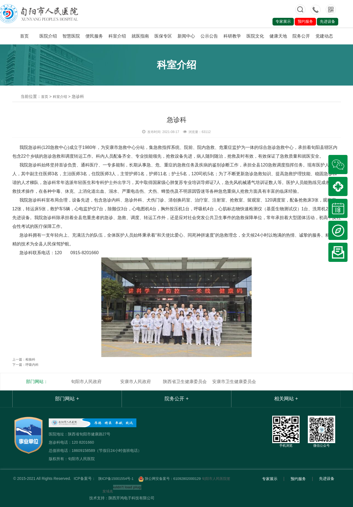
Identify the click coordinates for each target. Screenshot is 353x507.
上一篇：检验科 (23, 359)
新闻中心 (186, 36)
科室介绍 (117, 36)
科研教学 (232, 36)
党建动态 (324, 36)
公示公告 (209, 36)
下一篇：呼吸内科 (25, 365)
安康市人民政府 (135, 381)
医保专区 (163, 36)
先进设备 (327, 21)
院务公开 (301, 36)
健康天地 (278, 36)
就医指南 (140, 36)
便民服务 (94, 36)
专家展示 (283, 21)
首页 (24, 36)
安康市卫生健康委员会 (234, 381)
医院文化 (255, 36)
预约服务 (305, 21)
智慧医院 (71, 36)
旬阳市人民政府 (86, 381)
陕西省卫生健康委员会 (185, 381)
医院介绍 (48, 36)
